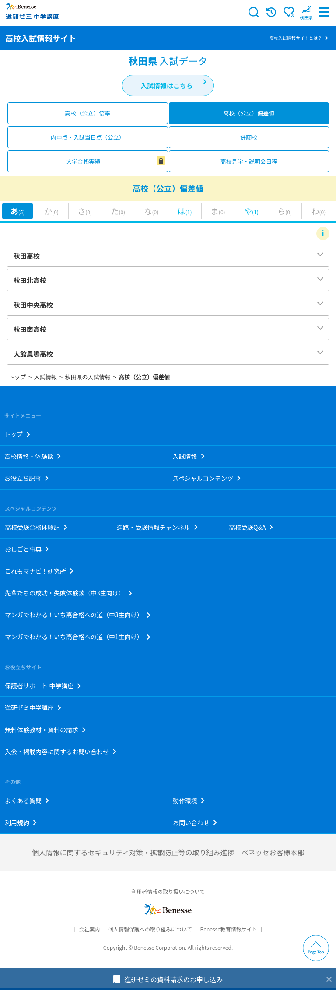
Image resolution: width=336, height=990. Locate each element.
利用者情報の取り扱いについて (168, 891)
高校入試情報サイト (40, 38)
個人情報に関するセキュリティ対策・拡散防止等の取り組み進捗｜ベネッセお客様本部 (168, 852)
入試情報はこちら (166, 85)
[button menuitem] (306, 12)
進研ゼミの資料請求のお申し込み (173, 979)
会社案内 (89, 929)
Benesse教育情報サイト (228, 929)
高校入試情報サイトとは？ (296, 38)
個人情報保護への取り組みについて (150, 929)
